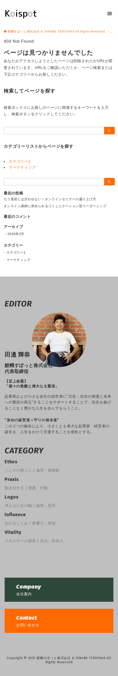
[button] (109, 13)
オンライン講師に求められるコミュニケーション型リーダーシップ (55, 206)
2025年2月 (15, 234)
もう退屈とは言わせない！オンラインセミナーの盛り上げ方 (50, 199)
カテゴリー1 (20, 161)
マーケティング (22, 167)
